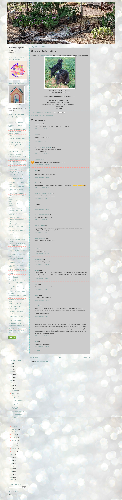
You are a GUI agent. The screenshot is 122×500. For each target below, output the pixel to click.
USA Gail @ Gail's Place (14, 306)
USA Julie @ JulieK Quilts (15, 314)
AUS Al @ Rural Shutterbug (15, 122)
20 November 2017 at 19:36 (42, 220)
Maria (36, 183)
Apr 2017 (14, 443)
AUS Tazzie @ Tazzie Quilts (15, 223)
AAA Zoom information (14, 120)
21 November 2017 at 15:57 (42, 289)
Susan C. (37, 306)
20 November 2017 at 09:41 (42, 141)
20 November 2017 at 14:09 (42, 188)
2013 (12, 463)
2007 (12, 480)
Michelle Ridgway (40, 225)
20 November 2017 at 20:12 (42, 232)
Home (60, 358)
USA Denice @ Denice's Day (16, 304)
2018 (12, 385)
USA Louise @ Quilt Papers (15, 323)
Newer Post (33, 358)
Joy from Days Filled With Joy (43, 193)
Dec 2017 (14, 391)
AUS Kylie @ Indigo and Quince (17, 172)
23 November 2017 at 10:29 (42, 346)
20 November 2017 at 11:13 (42, 177)
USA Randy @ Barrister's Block (16, 325)
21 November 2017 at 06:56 (42, 253)
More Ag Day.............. (17, 400)
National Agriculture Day (46, 55)
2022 (12, 374)
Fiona (36, 134)
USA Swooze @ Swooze (14, 328)
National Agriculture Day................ (17, 403)
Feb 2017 (14, 448)
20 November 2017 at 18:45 (42, 209)
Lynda (36, 284)
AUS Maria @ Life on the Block (16, 193)
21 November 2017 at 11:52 (42, 278)
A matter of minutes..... (18, 423)
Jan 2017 (14, 451)
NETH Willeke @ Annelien (15, 262)
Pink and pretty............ (17, 417)
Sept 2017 (15, 429)
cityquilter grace (39, 159)
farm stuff (37, 115)
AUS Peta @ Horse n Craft (15, 210)
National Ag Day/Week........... (17, 408)
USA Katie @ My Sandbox (15, 320)
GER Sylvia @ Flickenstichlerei (16, 254)
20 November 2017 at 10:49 (42, 164)
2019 (12, 383)
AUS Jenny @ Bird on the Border (17, 159)
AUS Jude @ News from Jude (16, 166)
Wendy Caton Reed (40, 238)
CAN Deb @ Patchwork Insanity (16, 230)
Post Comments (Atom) (43, 361)
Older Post (86, 358)
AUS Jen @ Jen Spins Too (15, 154)
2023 (12, 372)
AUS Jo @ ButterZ (13, 161)
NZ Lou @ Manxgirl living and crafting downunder (16, 276)
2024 (12, 369)
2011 (12, 469)
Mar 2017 (14, 445)
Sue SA (37, 248)
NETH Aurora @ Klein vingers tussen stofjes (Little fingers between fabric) (16, 258)
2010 (12, 471)
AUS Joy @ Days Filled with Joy (17, 164)
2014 (12, 460)
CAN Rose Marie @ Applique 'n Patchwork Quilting (16, 244)
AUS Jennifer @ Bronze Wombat (17, 156)
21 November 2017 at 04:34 (42, 243)
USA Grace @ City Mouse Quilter (17, 309)
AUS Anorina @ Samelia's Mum (16, 129)
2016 (12, 455)
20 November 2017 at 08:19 (42, 129)
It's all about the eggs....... (18, 414)
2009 (12, 474)
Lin (36, 204)
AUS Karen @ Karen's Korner (16, 169)
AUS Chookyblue (13, 136)
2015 (12, 457)
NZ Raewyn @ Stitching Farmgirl (17, 280)
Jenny (36, 341)
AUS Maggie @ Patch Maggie (16, 186)
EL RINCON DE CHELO (42, 215)
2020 (12, 380)
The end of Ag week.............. (16, 396)
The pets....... (15, 420)
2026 (12, 363)
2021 (12, 377)
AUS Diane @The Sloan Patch (16, 142)
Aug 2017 (14, 432)
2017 (12, 388)
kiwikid (37, 270)
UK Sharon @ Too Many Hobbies (17, 289)
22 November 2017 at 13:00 (42, 316)
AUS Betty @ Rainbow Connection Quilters (14, 132)
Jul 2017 (14, 434)
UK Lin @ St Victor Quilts (15, 286)
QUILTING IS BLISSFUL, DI (43, 147)
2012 (12, 466)
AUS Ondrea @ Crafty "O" (15, 208)
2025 (12, 366)
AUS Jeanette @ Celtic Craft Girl (17, 151)
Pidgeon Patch (39, 259)
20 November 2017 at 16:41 (42, 198)
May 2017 (15, 440)
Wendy (37, 295)
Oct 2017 (14, 426)
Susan (36, 170)
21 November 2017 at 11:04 (42, 264)
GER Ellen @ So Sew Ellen (15, 247)
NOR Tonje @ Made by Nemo (16, 269)
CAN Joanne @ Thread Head (16, 237)
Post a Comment (37, 350)
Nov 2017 (14, 393)
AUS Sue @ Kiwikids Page (15, 217)
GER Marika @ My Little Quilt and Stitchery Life (16, 251)
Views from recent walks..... (19, 411)
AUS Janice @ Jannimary (15, 149)
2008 (12, 477)
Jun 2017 (14, 437)
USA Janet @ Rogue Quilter (15, 311)
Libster (37, 322)
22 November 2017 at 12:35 (42, 300)
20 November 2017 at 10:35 (42, 154)
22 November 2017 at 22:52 (42, 336)
